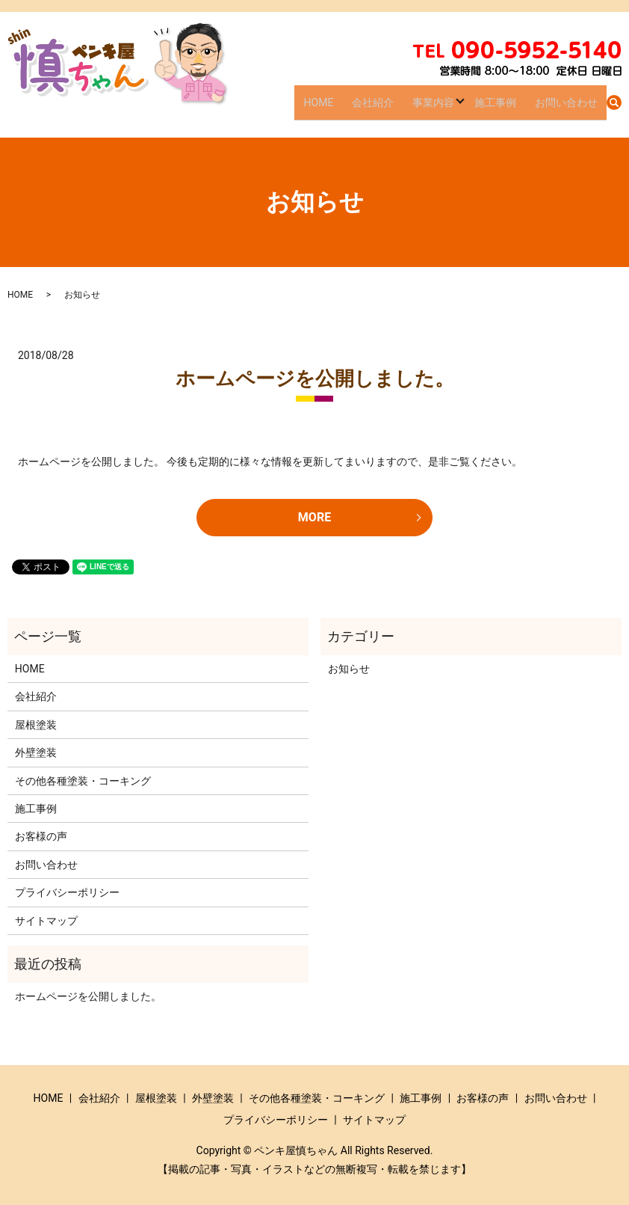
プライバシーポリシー (67, 892)
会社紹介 (397, 108)
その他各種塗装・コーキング (83, 781)
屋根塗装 (36, 725)
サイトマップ (46, 921)
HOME (351, 108)
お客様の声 (41, 836)
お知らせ (349, 669)
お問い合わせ (570, 108)
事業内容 (450, 108)
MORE (314, 517)
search (614, 108)
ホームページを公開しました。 (315, 378)
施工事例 (507, 108)
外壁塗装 (36, 752)
